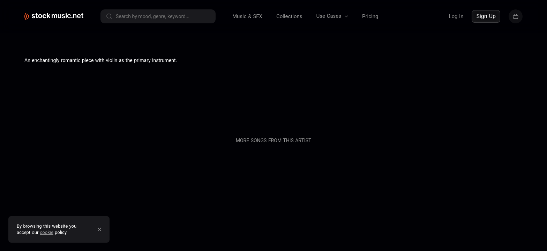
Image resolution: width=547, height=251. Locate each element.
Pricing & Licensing (354, 88)
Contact (394, 88)
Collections (289, 16)
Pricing (370, 16)
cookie (46, 232)
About (298, 88)
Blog (318, 88)
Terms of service (94, 88)
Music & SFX (247, 16)
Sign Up (486, 16)
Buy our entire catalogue (440, 88)
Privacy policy (138, 88)
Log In (456, 16)
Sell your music (500, 88)
